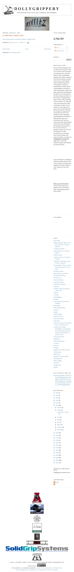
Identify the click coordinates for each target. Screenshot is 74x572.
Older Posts (47, 49)
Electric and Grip (58, 316)
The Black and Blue (59, 248)
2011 (57, 452)
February (59, 427)
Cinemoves (57, 321)
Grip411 (56, 292)
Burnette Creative (58, 271)
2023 (57, 400)
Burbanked (57, 339)
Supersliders (57, 305)
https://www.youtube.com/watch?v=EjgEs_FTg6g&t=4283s (19, 39)
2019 (57, 432)
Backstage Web (58, 358)
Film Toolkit (57, 240)
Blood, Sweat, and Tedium (61, 273)
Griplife (56, 312)
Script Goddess (58, 314)
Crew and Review (58, 280)
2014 (57, 445)
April (58, 422)
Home (27, 49)
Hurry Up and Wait (59, 336)
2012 (57, 450)
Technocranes (57, 352)
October (59, 407)
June (58, 417)
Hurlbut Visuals (58, 255)
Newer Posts (6, 49)
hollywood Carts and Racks (61, 356)
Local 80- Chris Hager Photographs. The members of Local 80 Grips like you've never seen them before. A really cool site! (62, 330)
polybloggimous (58, 297)
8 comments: (22, 42)
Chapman (56, 286)
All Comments (59, 50)
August (59, 410)
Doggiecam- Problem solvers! (62, 350)
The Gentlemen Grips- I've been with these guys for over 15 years (62, 267)
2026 (57, 393)
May (58, 419)
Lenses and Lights (59, 282)
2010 (57, 455)
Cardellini (56, 363)
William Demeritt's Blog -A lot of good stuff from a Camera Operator (62, 244)
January (59, 429)
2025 (57, 395)
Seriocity (56, 345)
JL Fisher (56, 295)
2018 (57, 435)
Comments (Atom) (15, 52)
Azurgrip (56, 482)
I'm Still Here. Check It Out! (13, 35)
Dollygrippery (37, 9)
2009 (57, 457)
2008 (57, 460)
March (59, 424)
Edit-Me (56, 367)
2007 (57, 462)
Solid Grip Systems (59, 318)
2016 (57, 440)
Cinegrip (56, 347)
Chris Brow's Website (59, 284)
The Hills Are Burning (59, 275)
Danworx (56, 299)
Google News (57, 365)
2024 (57, 398)
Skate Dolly (57, 354)
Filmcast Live (57, 277)
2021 (57, 403)
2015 (57, 442)
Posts (57, 47)
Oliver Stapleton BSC (59, 307)
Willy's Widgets (58, 360)
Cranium (56, 310)
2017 (57, 437)
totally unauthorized (59, 341)
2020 (57, 405)
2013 (57, 447)
